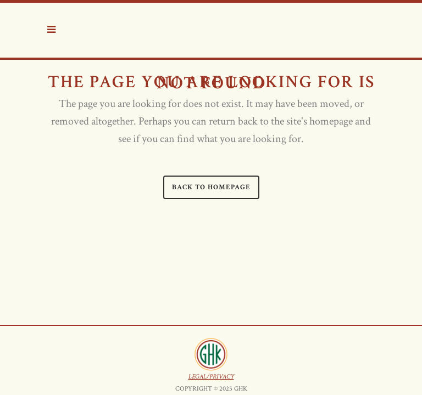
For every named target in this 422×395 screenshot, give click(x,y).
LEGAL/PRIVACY (211, 316)
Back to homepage (211, 187)
